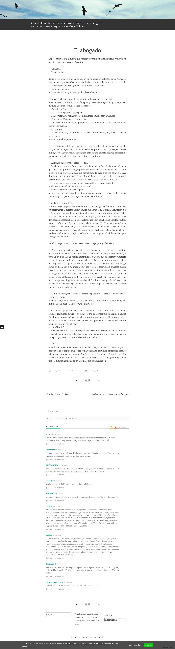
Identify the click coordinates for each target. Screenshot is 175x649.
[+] (79, 418)
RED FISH (50, 493)
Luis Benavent (74, 371)
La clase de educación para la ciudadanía (111, 394)
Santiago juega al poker (56, 394)
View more (31, 647)
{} (76, 418)
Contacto (84, 637)
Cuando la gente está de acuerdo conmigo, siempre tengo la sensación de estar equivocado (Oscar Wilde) (66, 24)
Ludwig (49, 481)
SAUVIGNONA (52, 465)
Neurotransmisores (54, 582)
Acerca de (74, 637)
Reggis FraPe (51, 450)
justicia (97, 371)
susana (49, 535)
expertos (91, 371)
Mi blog (93, 637)
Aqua (48, 434)
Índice (101, 637)
